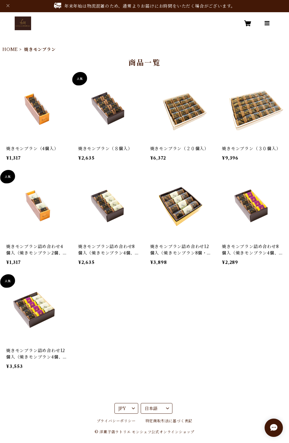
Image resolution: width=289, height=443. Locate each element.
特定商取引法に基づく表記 (169, 421)
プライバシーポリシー (116, 421)
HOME (10, 49)
